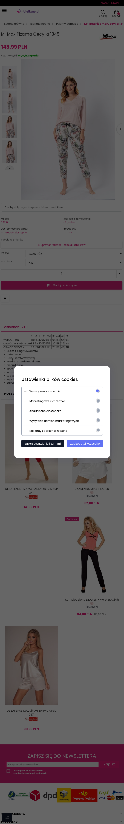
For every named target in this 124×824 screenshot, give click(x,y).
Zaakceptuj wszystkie (84, 444)
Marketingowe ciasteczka (48, 401)
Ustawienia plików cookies (50, 379)
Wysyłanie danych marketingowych (55, 421)
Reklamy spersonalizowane (49, 431)
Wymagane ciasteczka (46, 391)
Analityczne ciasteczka (46, 411)
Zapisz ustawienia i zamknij (43, 444)
